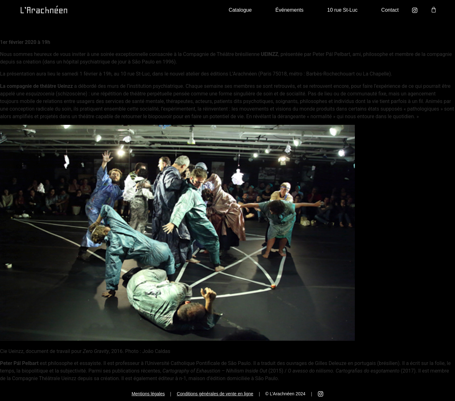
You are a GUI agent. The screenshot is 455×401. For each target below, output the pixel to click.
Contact (390, 10)
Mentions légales (148, 393)
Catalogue (240, 10)
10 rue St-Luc (342, 10)
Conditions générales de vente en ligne (215, 393)
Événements (290, 10)
